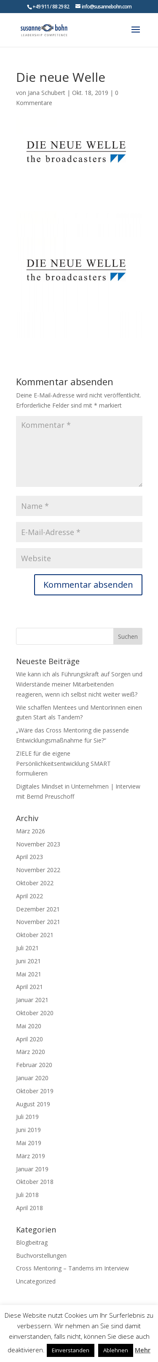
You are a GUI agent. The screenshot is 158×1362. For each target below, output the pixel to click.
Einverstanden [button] (70, 1350)
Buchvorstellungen (41, 1255)
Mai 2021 (28, 974)
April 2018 (29, 1208)
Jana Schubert (46, 93)
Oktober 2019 (35, 1091)
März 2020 (30, 1052)
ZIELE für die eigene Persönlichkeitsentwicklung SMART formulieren (63, 763)
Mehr (142, 1350)
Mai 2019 (28, 1143)
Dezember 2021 (38, 909)
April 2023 (29, 857)
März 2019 (30, 1156)
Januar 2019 (32, 1169)
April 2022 (29, 896)
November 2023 (38, 844)
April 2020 (29, 1039)
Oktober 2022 (35, 883)
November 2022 (38, 870)
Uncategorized (36, 1281)
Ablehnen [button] (115, 1350)
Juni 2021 (28, 961)
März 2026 (30, 831)
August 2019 (33, 1104)
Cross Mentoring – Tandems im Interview (72, 1268)
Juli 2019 (27, 1117)
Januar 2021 (32, 1000)
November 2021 (38, 922)
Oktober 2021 (35, 935)
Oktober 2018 (35, 1182)
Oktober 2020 (35, 1013)
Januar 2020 (32, 1078)
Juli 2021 (27, 948)
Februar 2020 (34, 1065)
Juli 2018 (27, 1195)
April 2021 (29, 987)
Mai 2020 (28, 1026)
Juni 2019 (28, 1130)
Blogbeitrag (32, 1242)
